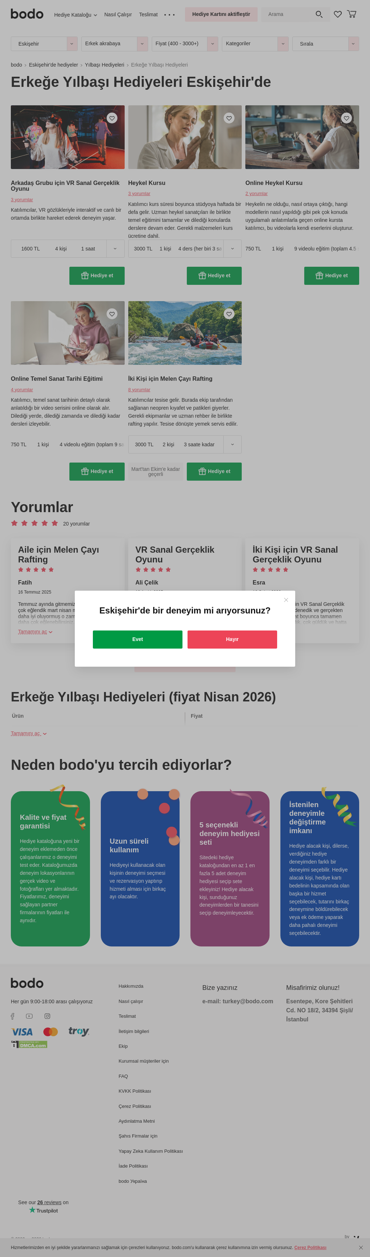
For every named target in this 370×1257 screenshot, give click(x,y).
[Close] (286, 600)
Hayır (232, 639)
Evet (137, 639)
